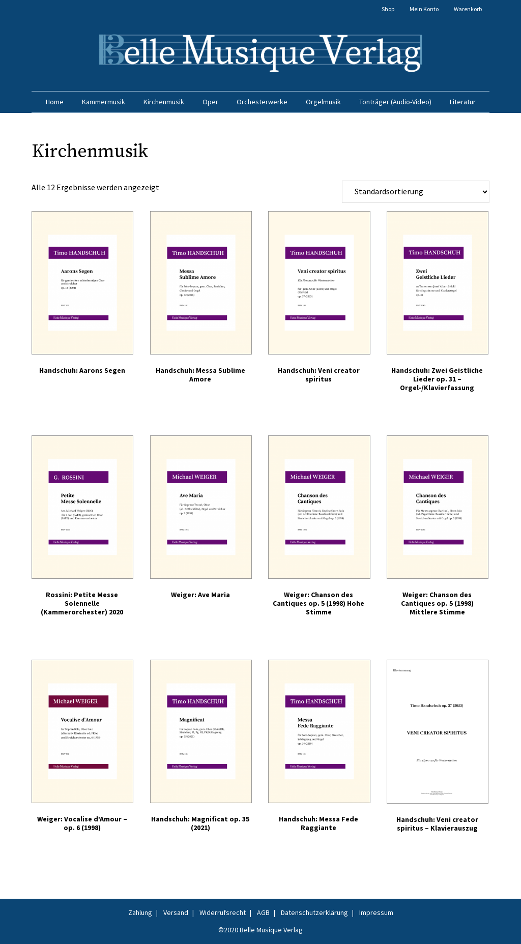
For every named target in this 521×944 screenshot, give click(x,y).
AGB (263, 912)
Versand (175, 912)
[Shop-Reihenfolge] (415, 192)
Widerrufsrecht (222, 912)
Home (55, 101)
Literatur (463, 101)
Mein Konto (424, 9)
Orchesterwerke (262, 101)
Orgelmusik (323, 101)
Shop (388, 9)
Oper (210, 101)
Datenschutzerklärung (314, 912)
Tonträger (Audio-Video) (395, 101)
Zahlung (140, 912)
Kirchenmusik (163, 101)
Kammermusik (103, 101)
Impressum (376, 912)
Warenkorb (468, 9)
